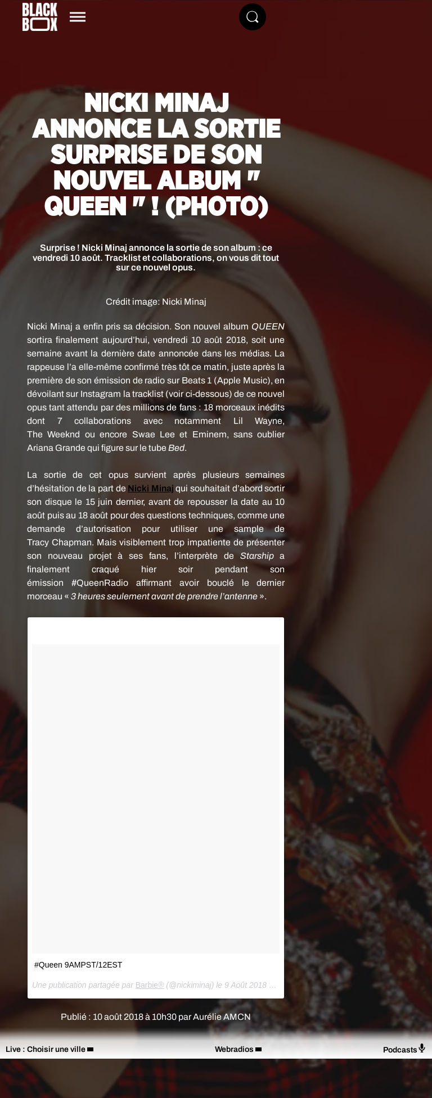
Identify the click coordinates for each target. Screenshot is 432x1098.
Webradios (234, 1049)
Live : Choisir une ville (46, 1049)
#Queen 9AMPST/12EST (78, 964)
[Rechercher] (252, 16)
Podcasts (404, 1048)
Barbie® (150, 984)
